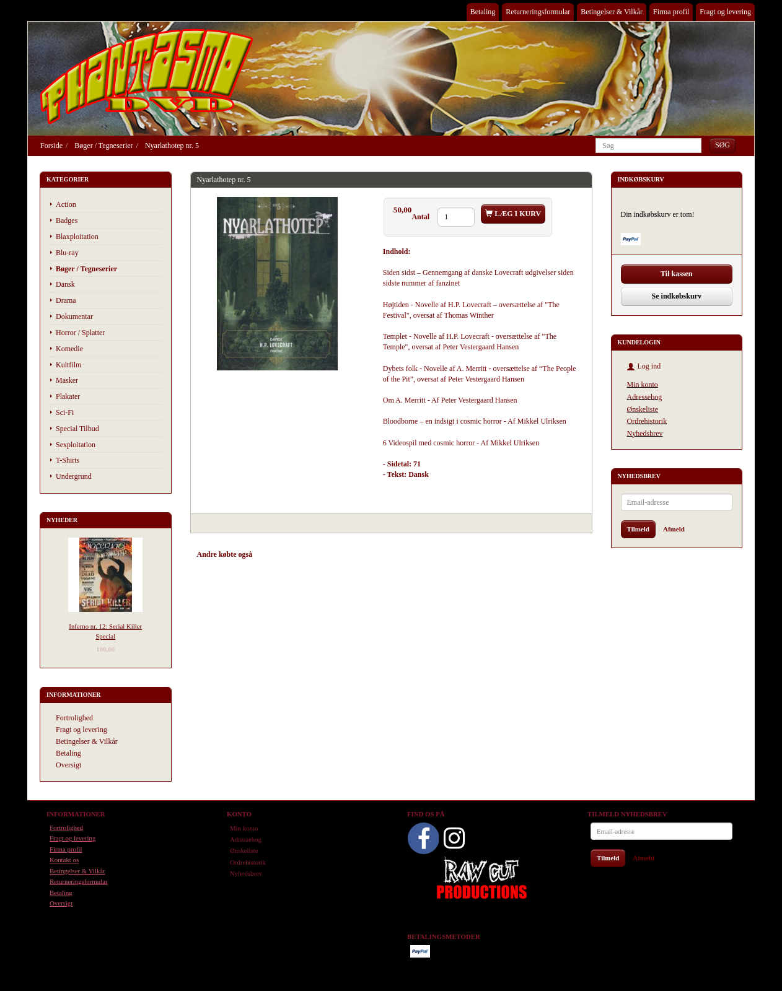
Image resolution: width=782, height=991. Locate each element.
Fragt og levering (725, 11)
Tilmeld (638, 529)
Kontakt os (64, 859)
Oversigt (68, 765)
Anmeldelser (373, 554)
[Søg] (723, 145)
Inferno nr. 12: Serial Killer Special (105, 630)
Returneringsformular (538, 11)
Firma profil (671, 11)
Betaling (483, 11)
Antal (421, 216)
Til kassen (676, 273)
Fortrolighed (74, 718)
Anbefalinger (284, 554)
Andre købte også (225, 554)
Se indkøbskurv (676, 296)
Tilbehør (329, 554)
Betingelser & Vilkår (612, 11)
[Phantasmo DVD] (146, 76)
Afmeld (674, 529)
